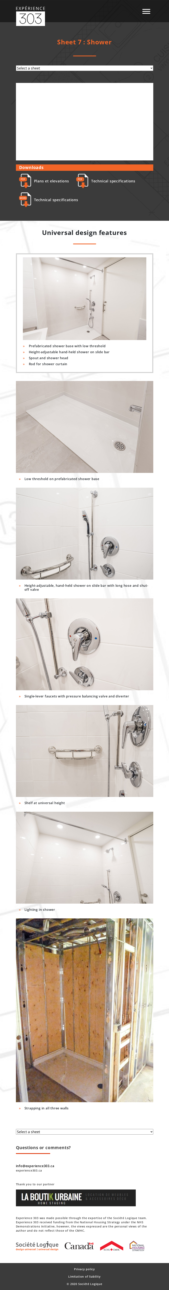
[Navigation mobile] (146, 11)
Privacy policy (84, 1269)
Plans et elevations (44, 181)
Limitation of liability (84, 1276)
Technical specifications (105, 181)
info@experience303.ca (35, 1166)
